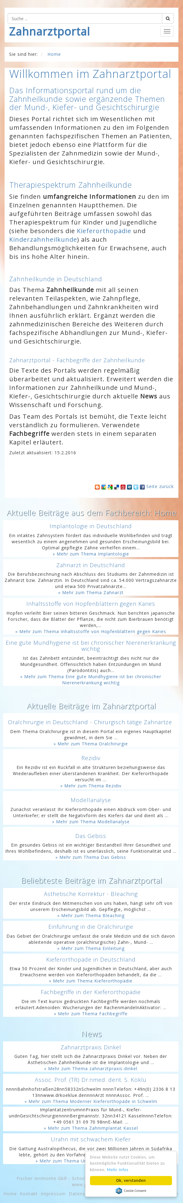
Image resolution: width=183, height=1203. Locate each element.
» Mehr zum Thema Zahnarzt (91, 592)
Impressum (53, 1194)
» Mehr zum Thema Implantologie (91, 554)
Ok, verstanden (131, 1180)
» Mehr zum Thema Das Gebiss (90, 857)
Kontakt (29, 1194)
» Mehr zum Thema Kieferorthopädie (91, 981)
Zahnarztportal (49, 31)
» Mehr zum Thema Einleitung (91, 948)
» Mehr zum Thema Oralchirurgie (91, 744)
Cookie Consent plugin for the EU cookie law (131, 1190)
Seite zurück (160, 486)
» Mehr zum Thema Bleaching (91, 915)
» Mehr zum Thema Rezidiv (90, 786)
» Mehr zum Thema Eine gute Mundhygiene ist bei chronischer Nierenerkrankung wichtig (90, 680)
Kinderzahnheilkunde (43, 239)
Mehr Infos (118, 1169)
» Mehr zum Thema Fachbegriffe (91, 1014)
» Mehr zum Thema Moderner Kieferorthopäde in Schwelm (90, 1101)
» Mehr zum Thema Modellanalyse (91, 821)
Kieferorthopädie (104, 231)
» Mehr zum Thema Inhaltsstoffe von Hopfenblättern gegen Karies (90, 631)
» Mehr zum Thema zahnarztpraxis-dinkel (90, 1068)
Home (10, 1194)
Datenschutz (83, 1194)
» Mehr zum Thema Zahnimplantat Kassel (91, 1128)
